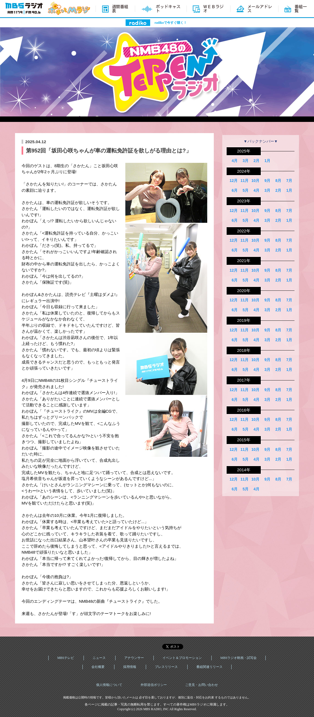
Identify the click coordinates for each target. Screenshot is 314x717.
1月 (267, 160)
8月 (278, 180)
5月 (245, 190)
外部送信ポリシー (154, 685)
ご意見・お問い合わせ (201, 685)
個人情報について (109, 685)
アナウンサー (134, 658)
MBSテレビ (65, 658)
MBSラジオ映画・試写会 (238, 658)
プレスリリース (166, 667)
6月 (235, 190)
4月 (235, 160)
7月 (289, 180)
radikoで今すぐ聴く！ (171, 23)
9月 (267, 180)
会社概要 (98, 667)
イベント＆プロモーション (182, 658)
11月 (245, 180)
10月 (255, 180)
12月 (234, 180)
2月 (256, 160)
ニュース (99, 658)
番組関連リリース (209, 667)
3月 (245, 160)
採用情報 (129, 667)
